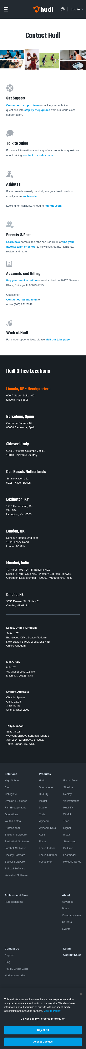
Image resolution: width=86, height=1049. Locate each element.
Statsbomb (69, 841)
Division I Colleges (16, 800)
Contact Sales (72, 954)
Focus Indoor (47, 848)
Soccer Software (15, 861)
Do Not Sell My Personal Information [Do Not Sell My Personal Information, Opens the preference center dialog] (43, 1020)
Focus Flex (45, 861)
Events (66, 928)
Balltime (68, 848)
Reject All (43, 1031)
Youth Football (13, 821)
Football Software (15, 848)
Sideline (68, 787)
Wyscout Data (47, 827)
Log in (77, 9)
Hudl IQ (43, 794)
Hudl (42, 780)
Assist (42, 834)
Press (65, 908)
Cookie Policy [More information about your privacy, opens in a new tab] (52, 1012)
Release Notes (72, 861)
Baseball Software (16, 834)
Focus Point (70, 780)
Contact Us (12, 948)
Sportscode (46, 787)
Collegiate (11, 794)
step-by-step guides (37, 110)
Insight (43, 800)
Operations (11, 814)
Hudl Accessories (15, 975)
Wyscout (44, 821)
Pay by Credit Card (16, 968)
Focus (42, 841)
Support (9, 955)
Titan (66, 821)
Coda (42, 814)
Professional (12, 827)
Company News (71, 915)
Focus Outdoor (48, 855)
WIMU (67, 814)
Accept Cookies (43, 1043)
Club (7, 787)
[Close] (81, 995)
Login (67, 948)
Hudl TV (68, 807)
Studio (43, 807)
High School (12, 780)
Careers (67, 922)
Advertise (68, 901)
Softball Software (15, 868)
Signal (67, 827)
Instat (66, 834)
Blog (7, 961)
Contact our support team (23, 105)
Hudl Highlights (14, 901)
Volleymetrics (71, 800)
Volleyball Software (16, 875)
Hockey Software (15, 855)
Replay (67, 794)
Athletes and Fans (16, 895)
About (66, 895)
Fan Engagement (15, 807)
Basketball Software (17, 841)
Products (45, 774)
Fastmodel (69, 855)
